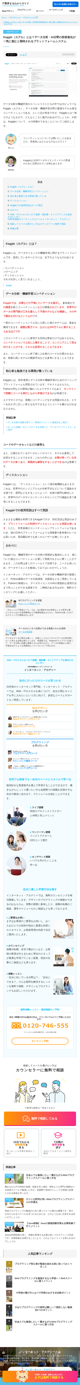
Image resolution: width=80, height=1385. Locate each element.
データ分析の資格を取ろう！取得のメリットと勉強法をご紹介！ (38, 422)
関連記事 (14, 228)
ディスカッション (18, 200)
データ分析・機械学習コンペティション (29, 191)
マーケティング (56, 10)
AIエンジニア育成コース (29, 603)
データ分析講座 (25, 632)
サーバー (40, 11)
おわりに (14, 210)
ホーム (4, 17)
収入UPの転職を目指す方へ (65, 4)
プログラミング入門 (30, 17)
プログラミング (24, 10)
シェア (23, 54)
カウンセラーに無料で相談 (38, 224)
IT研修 (72, 11)
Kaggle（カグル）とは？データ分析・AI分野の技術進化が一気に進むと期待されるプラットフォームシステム (41, 23)
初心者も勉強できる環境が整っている (28, 196)
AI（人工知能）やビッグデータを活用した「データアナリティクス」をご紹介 (41, 428)
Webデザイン (8, 11)
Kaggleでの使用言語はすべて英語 (26, 205)
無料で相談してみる (40, 1118)
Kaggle (9, 285)
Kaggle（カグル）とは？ (22, 186)
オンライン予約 (40, 1041)
